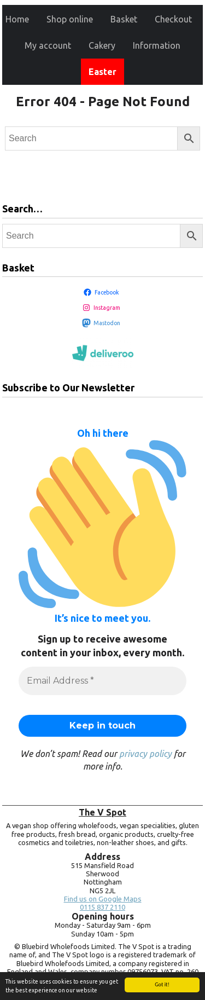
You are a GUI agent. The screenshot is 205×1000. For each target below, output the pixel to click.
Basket (123, 19)
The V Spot (102, 812)
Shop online (69, 19)
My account (48, 45)
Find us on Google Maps (103, 899)
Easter (102, 72)
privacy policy (145, 754)
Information (156, 45)
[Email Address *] (102, 681)
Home (17, 19)
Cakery (102, 45)
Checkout (173, 19)
